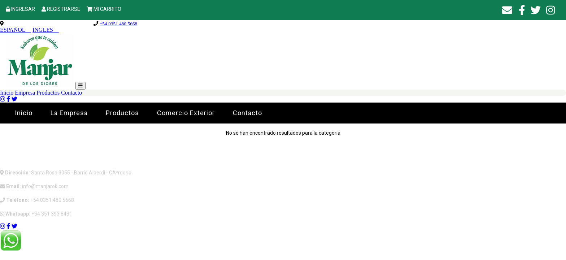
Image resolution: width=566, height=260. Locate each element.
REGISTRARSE (63, 9)
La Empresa (69, 113)
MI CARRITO (107, 9)
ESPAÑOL (15, 30)
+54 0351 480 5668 (118, 23)
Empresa (25, 93)
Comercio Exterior (186, 113)
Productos (48, 93)
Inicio (6, 93)
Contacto (71, 93)
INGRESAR (23, 9)
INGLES (45, 30)
